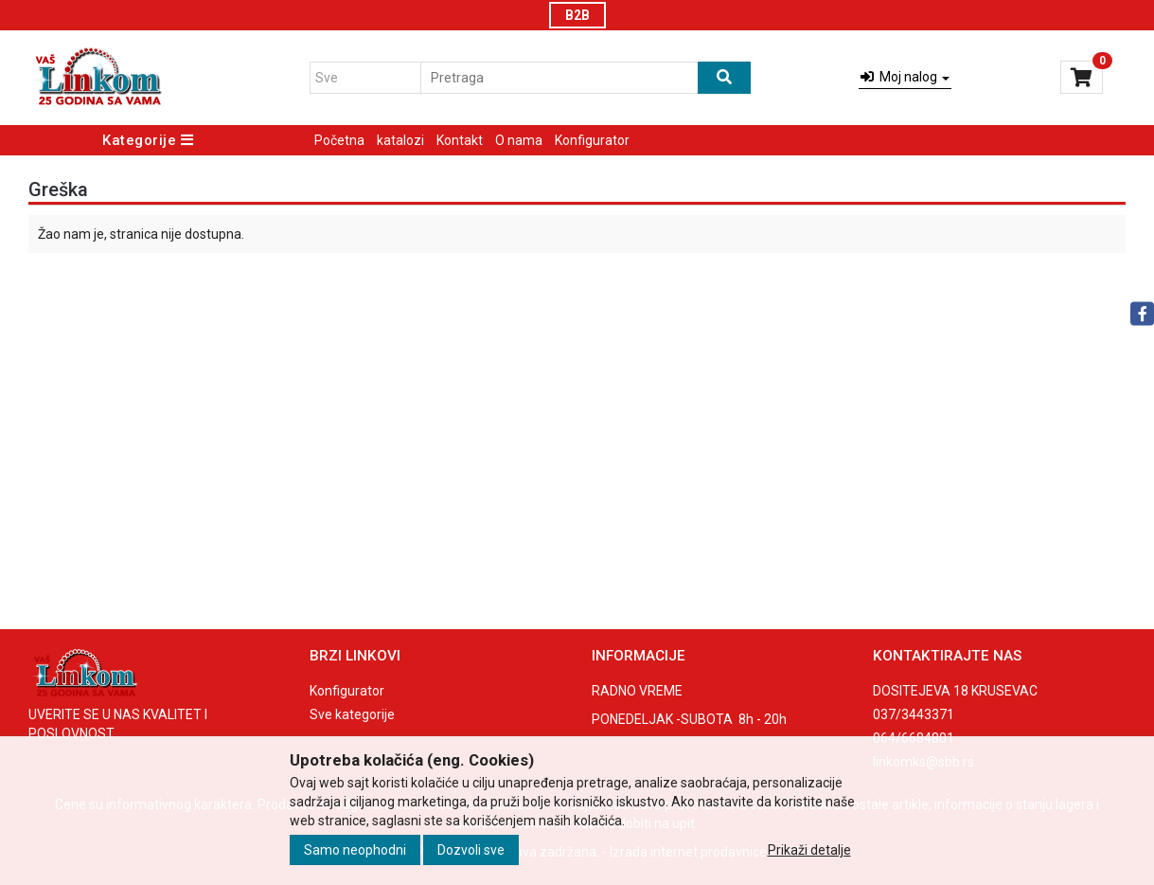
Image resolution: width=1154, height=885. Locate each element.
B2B (577, 15)
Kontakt (459, 140)
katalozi (400, 140)
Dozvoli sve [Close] (471, 850)
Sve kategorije (352, 714)
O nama (518, 140)
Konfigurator (592, 140)
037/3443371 (913, 714)
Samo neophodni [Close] (355, 850)
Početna (339, 140)
